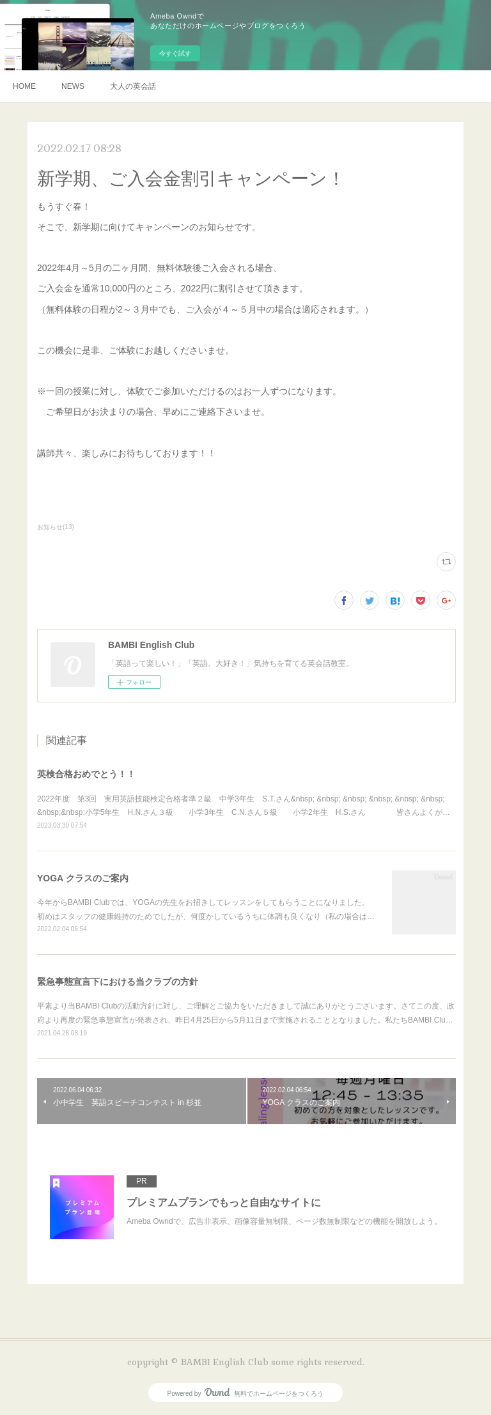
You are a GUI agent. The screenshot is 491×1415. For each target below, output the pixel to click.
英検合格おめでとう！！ (86, 774)
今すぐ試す (175, 53)
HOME (24, 86)
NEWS (72, 86)
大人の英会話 (133, 86)
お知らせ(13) (55, 526)
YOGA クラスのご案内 (83, 878)
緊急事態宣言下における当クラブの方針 (117, 982)
